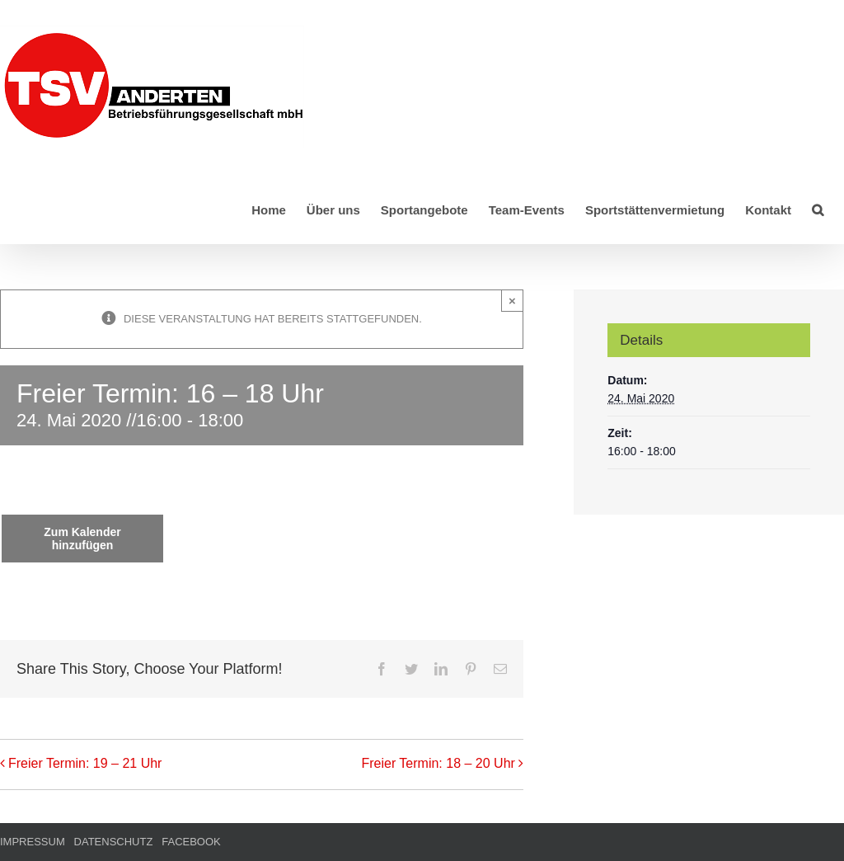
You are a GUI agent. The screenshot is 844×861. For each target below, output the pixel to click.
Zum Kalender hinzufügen (82, 538)
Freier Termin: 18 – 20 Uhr (437, 763)
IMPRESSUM (32, 841)
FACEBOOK (191, 841)
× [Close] (512, 301)
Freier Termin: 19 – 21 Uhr (85, 763)
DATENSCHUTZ (113, 841)
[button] (817, 208)
